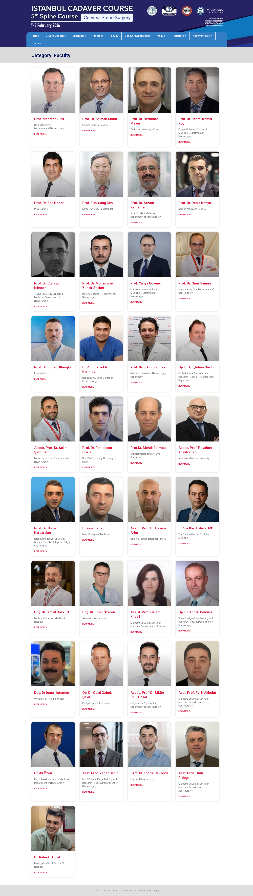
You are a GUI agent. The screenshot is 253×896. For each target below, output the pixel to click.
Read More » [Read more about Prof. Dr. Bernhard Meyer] (136, 135)
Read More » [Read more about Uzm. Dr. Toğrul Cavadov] (136, 785)
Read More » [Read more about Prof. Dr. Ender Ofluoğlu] (40, 379)
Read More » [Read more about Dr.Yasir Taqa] (88, 540)
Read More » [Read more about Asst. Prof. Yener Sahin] (88, 792)
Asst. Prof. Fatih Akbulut (197, 693)
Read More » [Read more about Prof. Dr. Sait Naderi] (40, 214)
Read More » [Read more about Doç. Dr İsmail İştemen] (40, 704)
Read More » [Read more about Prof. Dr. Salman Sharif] (88, 130)
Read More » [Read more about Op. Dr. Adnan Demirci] (184, 631)
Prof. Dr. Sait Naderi (49, 203)
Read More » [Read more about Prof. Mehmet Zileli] (40, 134)
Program (97, 35)
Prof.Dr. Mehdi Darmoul (148, 448)
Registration (179, 35)
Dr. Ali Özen (43, 773)
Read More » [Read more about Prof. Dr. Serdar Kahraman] (136, 222)
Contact (36, 43)
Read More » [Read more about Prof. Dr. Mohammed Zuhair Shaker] (88, 303)
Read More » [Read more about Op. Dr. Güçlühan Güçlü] (184, 386)
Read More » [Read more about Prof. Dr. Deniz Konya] (184, 214)
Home (35, 35)
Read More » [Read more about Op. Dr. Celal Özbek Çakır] (88, 709)
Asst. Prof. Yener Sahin (100, 773)
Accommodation (202, 35)
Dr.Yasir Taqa (92, 528)
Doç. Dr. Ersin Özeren (98, 612)
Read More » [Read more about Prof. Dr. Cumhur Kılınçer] (40, 306)
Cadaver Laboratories (137, 35)
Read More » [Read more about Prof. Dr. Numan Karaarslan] (40, 551)
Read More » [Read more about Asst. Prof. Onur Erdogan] (184, 796)
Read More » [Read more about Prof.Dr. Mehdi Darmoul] (136, 463)
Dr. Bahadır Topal (47, 857)
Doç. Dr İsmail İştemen (51, 693)
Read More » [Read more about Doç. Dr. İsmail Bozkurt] (40, 627)
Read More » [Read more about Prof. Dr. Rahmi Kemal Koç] (184, 142)
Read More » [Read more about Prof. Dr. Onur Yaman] (184, 298)
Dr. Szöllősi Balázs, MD (195, 528)
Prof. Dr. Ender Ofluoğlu (52, 367)
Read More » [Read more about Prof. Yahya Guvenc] (136, 302)
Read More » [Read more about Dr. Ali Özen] (40, 788)
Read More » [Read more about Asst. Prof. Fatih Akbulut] (184, 711)
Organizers (79, 35)
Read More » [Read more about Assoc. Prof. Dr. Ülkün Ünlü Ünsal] (136, 712)
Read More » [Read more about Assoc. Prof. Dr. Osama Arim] (136, 544)
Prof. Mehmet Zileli (49, 119)
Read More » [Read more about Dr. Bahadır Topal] (40, 872)
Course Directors (56, 35)
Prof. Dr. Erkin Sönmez (147, 367)
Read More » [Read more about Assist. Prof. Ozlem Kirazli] (136, 632)
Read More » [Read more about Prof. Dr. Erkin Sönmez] (136, 382)
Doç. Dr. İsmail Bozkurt (51, 612)
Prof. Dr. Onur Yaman (194, 283)
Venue (161, 35)
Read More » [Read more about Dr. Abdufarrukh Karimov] (88, 387)
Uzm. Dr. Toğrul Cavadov (149, 773)
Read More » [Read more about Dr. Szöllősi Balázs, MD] (184, 543)
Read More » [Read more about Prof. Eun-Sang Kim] (88, 214)
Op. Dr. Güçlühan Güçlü (196, 367)
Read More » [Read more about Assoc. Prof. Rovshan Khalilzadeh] (184, 464)
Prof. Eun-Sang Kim (97, 203)
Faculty (113, 35)
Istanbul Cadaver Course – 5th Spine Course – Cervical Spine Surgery (126, 890)
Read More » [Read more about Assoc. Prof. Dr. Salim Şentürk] (40, 467)
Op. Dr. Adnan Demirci (195, 612)
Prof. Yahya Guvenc (145, 283)
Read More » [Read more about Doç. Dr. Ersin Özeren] (88, 624)
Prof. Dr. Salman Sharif (99, 119)
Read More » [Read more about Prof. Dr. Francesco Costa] (88, 467)
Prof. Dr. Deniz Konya (194, 203)
